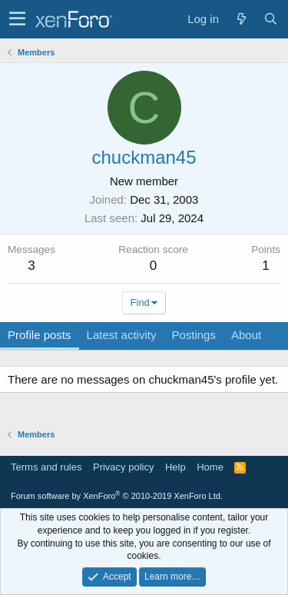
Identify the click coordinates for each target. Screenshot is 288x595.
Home (210, 467)
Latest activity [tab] (122, 334)
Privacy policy (123, 467)
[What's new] (241, 19)
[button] (17, 19)
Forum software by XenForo (117, 495)
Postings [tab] (193, 334)
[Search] (270, 19)
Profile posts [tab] (39, 334)
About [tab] (246, 334)
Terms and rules (46, 467)
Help (175, 467)
